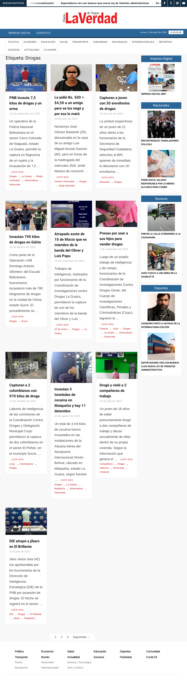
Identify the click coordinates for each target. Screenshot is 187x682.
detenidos (105, 182)
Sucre (24, 321)
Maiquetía (29, 618)
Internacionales (143, 42)
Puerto (18, 662)
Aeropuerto (21, 667)
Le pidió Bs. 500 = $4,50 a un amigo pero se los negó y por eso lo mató (69, 105)
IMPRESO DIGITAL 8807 (153, 94)
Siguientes (80, 637)
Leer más (17, 172)
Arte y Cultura (75, 667)
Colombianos (26, 464)
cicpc (116, 328)
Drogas (13, 176)
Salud (64, 42)
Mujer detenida (67, 185)
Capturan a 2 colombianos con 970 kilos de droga (24, 391)
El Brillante (35, 614)
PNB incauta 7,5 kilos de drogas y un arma (25, 103)
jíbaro (17, 618)
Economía (30, 42)
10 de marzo (61, 329)
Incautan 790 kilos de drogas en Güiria (25, 239)
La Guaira (50, 49)
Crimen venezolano (64, 181)
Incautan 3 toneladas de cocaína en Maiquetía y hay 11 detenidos (70, 400)
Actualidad (31, 49)
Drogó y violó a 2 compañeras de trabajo (113, 391)
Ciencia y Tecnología (79, 662)
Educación (48, 42)
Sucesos (14, 49)
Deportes (165, 42)
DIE (11, 614)
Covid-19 (151, 657)
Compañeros (106, 464)
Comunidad (100, 42)
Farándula (126, 657)
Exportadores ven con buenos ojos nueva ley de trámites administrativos (108, 3)
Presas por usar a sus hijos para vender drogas (114, 239)
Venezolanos (31, 180)
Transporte (80, 42)
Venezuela (109, 336)
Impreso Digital (19, 32)
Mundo (45, 657)
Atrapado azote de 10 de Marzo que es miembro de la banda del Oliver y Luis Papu (70, 245)
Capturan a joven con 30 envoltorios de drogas (115, 103)
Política (13, 42)
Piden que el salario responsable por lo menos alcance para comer (157, 183)
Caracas (104, 328)
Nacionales (119, 42)
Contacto (43, 32)
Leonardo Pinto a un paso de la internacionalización (160, 325)
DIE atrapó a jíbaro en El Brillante (24, 543)
